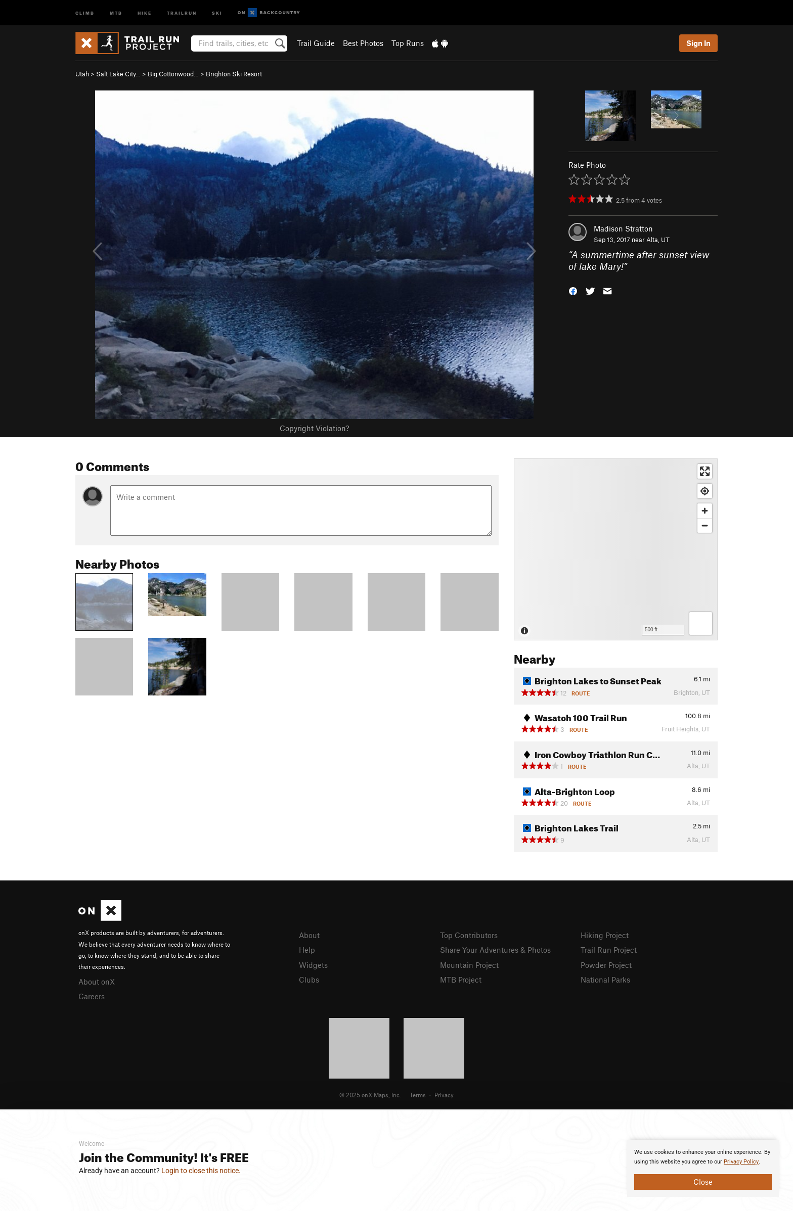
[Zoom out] (704, 525)
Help (307, 949)
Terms (418, 1094)
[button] (573, 290)
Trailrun (182, 12)
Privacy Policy (741, 1161)
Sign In (698, 43)
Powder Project (606, 964)
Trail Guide (316, 43)
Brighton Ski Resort (234, 74)
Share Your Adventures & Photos (495, 949)
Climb (85, 12)
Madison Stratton (623, 228)
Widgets (313, 964)
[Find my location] (704, 491)
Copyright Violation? (314, 428)
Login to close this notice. (201, 1171)
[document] (703, 1168)
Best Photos (363, 43)
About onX (96, 981)
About (309, 935)
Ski (217, 12)
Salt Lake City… (118, 74)
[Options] (700, 623)
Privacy (444, 1094)
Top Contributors (469, 935)
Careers (91, 996)
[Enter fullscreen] (704, 471)
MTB (116, 12)
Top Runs (407, 43)
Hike (145, 12)
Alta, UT (658, 240)
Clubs (309, 979)
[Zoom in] (704, 510)
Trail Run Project (609, 949)
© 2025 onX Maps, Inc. (370, 1094)
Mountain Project (469, 964)
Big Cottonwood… (173, 74)
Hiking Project (605, 935)
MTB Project (460, 979)
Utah (82, 74)
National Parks (605, 979)
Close (703, 1181)
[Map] (615, 549)
